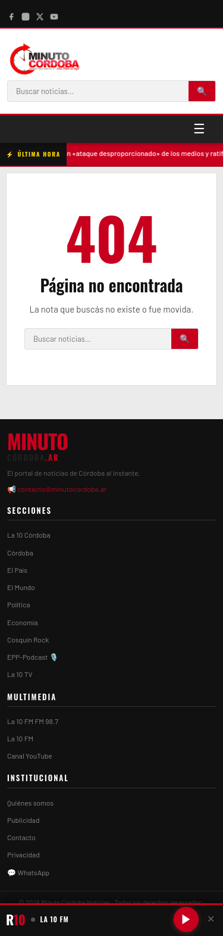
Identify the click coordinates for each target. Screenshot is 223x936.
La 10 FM (20, 738)
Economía (22, 622)
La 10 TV (20, 674)
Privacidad (23, 854)
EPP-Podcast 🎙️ (32, 657)
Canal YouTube (29, 755)
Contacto (21, 837)
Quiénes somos (30, 802)
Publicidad (23, 820)
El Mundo (21, 587)
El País (17, 570)
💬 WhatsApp (28, 872)
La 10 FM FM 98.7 (32, 721)
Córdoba (20, 552)
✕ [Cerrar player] (211, 919)
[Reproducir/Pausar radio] (186, 919)
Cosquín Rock (28, 639)
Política (18, 604)
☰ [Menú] (199, 128)
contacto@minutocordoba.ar (61, 489)
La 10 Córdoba (29, 535)
